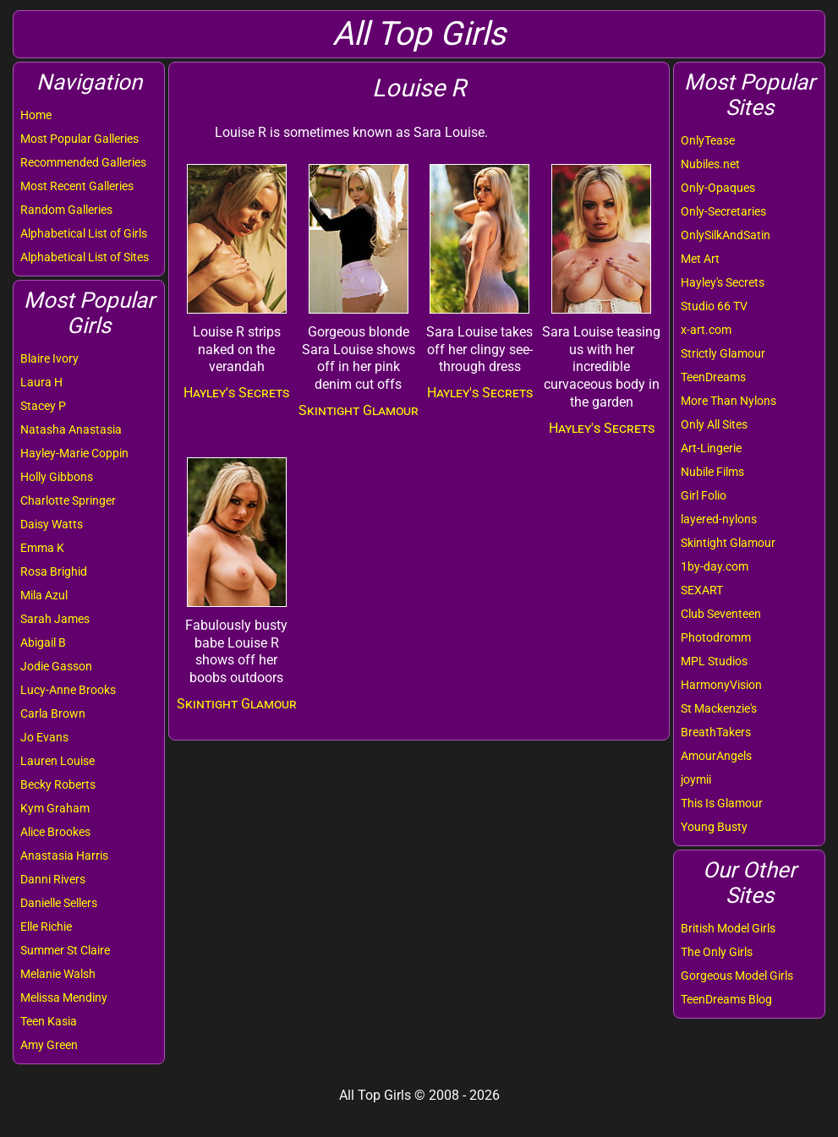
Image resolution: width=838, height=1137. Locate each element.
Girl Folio (703, 495)
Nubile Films (712, 471)
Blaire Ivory (49, 358)
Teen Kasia (48, 1021)
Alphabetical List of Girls (83, 233)
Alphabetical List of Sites (84, 257)
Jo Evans (44, 737)
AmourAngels (716, 756)
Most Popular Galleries (79, 138)
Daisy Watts (51, 524)
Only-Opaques (718, 187)
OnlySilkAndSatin (725, 235)
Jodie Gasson (56, 666)
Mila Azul (44, 595)
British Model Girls (728, 928)
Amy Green (49, 1045)
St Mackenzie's (719, 708)
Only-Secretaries (723, 211)
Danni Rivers (52, 879)
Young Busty (714, 827)
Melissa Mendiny (63, 997)
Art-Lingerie (711, 448)
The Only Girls (717, 952)
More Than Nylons (728, 400)
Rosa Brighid (53, 571)
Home (36, 115)
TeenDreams (713, 377)
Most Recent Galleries (77, 186)
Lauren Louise (57, 761)
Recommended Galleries (83, 162)
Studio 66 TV (714, 306)
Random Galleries (66, 209)
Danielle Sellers (58, 903)
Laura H (41, 382)
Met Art (700, 258)
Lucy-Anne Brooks (68, 690)
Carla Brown (52, 713)
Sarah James (55, 619)
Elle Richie (46, 926)
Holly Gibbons (56, 477)
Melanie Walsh (58, 974)
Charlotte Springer (68, 500)
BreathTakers (716, 732)
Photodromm (716, 637)
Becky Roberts (58, 784)
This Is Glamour (722, 803)
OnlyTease (708, 140)
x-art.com (706, 329)
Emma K (42, 548)
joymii (696, 779)
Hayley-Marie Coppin (74, 453)
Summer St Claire (65, 950)
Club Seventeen (721, 613)
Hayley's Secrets (722, 282)
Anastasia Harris (64, 855)
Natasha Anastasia (71, 429)
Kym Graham (55, 808)
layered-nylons (719, 519)
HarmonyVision (721, 684)
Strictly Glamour (723, 353)
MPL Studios (714, 661)
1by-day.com (714, 566)
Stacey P (43, 406)
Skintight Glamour (728, 542)
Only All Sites (714, 424)
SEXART (702, 590)
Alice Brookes (55, 832)
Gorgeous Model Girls (737, 975)
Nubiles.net (710, 164)
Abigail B (43, 642)
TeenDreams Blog (726, 999)
